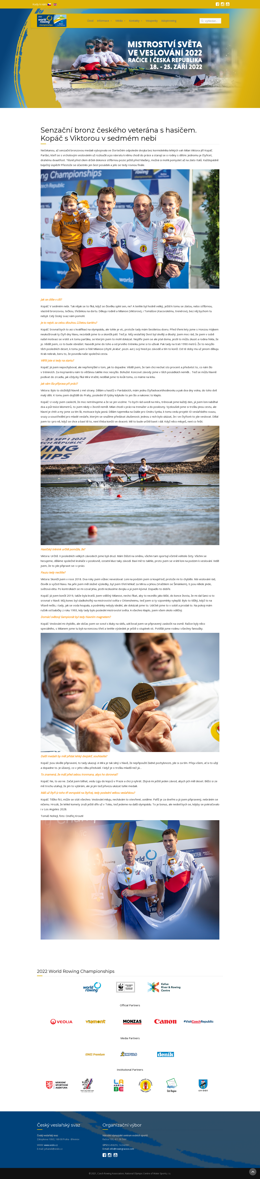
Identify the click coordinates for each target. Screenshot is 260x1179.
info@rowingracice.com (122, 1148)
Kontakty (134, 20)
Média (119, 20)
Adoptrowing (168, 20)
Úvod (90, 20)
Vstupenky (152, 20)
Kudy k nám (39, 4)
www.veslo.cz (51, 1145)
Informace (103, 20)
